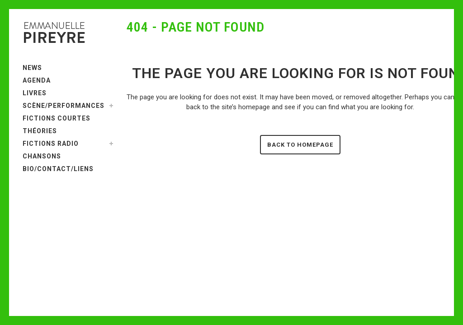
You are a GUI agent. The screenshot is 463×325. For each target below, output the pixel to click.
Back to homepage (300, 144)
